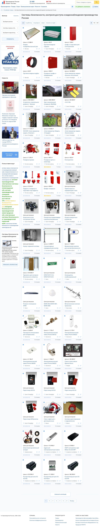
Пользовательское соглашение (37, 518)
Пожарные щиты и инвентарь (49, 161)
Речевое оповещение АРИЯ (29, 305)
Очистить (16, 15)
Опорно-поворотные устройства (71, 218)
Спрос (18, 6)
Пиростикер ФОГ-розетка (30, 419)
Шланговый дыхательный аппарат (31, 449)
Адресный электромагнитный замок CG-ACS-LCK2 (52, 449)
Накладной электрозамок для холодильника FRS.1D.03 (31, 334)
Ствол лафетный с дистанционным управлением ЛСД (49, 420)
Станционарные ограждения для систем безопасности (51, 247)
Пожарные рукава (28, 160)
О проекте (44, 6)
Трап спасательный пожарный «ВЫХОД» (50, 103)
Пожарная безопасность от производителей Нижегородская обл (8, 211)
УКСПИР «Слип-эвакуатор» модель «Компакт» (31, 132)
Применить (10, 39)
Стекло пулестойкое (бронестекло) (71, 362)
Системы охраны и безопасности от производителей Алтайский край (10, 170)
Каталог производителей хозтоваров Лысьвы (87, 520)
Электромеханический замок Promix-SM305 (30, 362)
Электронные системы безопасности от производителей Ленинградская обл (10, 225)
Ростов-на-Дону (28, 164)
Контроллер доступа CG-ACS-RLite (51, 477)
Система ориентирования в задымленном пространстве (72, 420)
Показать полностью (10, 264)
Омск (46, 279)
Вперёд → (72, 500)
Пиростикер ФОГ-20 (70, 390)
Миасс (46, 423)
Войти (95, 6)
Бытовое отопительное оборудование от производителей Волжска (87, 522)
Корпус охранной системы (31, 246)
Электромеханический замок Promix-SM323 (71, 333)
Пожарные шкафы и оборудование (50, 74)
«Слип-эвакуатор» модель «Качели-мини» (72, 132)
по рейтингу (29, 22)
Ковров (67, 365)
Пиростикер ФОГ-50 (29, 390)
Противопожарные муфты (31, 73)
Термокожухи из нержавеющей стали (71, 189)
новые (43, 22)
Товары (13, 6)
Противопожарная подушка (49, 45)
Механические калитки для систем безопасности (72, 247)
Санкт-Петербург (49, 48)
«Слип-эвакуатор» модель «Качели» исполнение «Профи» (72, 74)
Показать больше (60, 494)
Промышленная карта (27, 6)
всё (23, 22)
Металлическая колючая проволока (72, 305)
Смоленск (26, 336)
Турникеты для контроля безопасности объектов (30, 276)
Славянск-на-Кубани (50, 452)
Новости (37, 6)
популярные (36, 22)
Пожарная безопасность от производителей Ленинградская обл (10, 173)
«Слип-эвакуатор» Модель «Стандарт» (52, 132)
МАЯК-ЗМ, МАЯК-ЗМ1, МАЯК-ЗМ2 (50, 305)
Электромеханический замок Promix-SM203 (51, 362)
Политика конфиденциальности (37, 520)
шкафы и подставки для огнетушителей (72, 45)
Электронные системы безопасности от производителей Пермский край (10, 219)
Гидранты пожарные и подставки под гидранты (30, 189)
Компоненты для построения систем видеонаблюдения (29, 218)
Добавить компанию (83, 6)
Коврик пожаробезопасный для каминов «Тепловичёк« (30, 46)
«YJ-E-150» (68, 102)
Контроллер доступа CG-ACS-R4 (72, 477)
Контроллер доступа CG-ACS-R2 (30, 477)
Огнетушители (69, 160)
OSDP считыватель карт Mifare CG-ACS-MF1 (72, 449)
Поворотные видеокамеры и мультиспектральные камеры (52, 218)
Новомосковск (27, 452)
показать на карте (50, 22)
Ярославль (68, 308)
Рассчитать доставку (11, 154)
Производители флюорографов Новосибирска (87, 518)
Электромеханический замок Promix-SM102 (51, 333)
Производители (5, 6)
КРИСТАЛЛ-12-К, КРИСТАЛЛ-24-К (49, 276)
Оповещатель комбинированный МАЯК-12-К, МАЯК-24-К (71, 276)
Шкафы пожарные (49, 188)
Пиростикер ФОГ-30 (49, 390)
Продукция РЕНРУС (81, 524)
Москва (26, 48)
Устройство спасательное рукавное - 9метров (31, 103)
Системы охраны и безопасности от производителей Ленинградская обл (10, 177)
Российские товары (8, 10)
